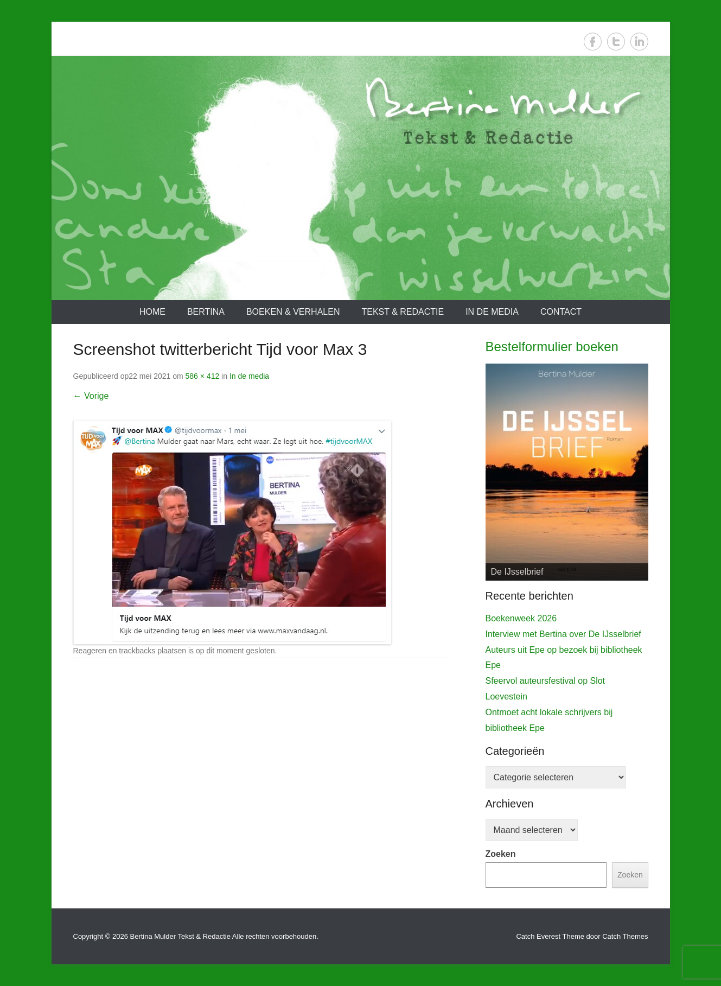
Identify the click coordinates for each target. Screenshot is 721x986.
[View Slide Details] (567, 472)
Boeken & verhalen (293, 311)
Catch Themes (625, 936)
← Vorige (91, 395)
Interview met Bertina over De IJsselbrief (563, 634)
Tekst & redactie (402, 311)
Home (152, 311)
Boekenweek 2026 (521, 618)
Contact (561, 311)
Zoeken (501, 853)
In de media (492, 311)
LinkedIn (639, 41)
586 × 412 (203, 376)
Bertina (206, 311)
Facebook (593, 41)
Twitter (616, 41)
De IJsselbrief (517, 571)
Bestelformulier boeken (552, 346)
